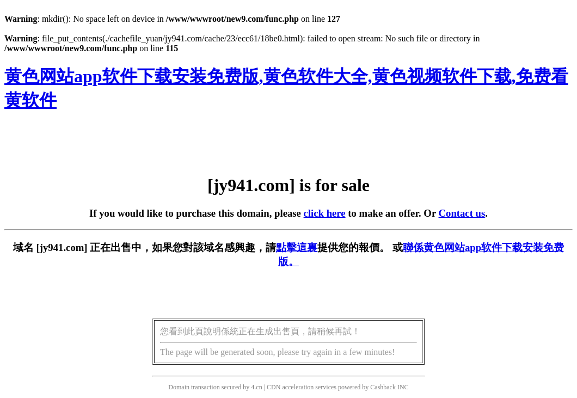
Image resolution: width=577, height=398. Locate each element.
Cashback (383, 387)
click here (325, 213)
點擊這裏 (296, 247)
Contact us (462, 213)
